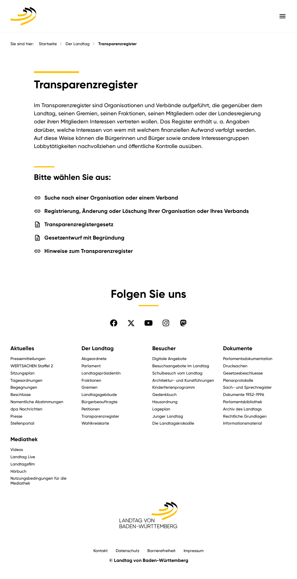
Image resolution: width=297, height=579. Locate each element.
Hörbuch (18, 471)
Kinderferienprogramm (173, 387)
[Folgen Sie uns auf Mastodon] (183, 323)
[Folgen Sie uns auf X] (131, 323)
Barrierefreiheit (161, 550)
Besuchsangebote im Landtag (180, 365)
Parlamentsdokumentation (247, 358)
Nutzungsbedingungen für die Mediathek (38, 480)
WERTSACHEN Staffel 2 (31, 365)
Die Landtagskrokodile (173, 423)
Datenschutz (128, 550)
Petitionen (91, 408)
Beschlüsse (20, 394)
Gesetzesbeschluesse (243, 372)
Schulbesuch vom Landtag (177, 372)
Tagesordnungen (26, 380)
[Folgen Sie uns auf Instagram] (166, 323)
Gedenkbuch (164, 394)
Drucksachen (235, 365)
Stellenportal (22, 423)
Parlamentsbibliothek (242, 401)
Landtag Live (22, 456)
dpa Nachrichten (26, 408)
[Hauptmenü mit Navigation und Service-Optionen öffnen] (282, 16)
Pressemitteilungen (28, 358)
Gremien (89, 387)
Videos (16, 449)
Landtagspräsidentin (101, 372)
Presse (16, 416)
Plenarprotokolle (238, 380)
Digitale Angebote (169, 358)
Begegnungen (23, 387)
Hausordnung (165, 401)
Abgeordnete (94, 358)
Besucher (164, 348)
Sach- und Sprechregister (247, 387)
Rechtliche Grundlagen (245, 416)
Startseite (48, 43)
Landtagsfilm (22, 463)
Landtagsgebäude (99, 394)
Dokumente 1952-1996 (243, 394)
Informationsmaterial (242, 423)
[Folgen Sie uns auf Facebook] (113, 323)
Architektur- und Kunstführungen (183, 380)
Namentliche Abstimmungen (36, 401)
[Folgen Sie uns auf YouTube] (148, 323)
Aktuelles (22, 348)
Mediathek (24, 439)
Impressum (194, 550)
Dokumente (237, 348)
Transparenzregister (117, 43)
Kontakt (100, 550)
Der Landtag (78, 43)
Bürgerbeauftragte (99, 401)
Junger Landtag (167, 416)
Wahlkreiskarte (95, 423)
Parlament (91, 365)
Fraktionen (91, 380)
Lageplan (161, 408)
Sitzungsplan (22, 372)
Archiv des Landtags (242, 408)
